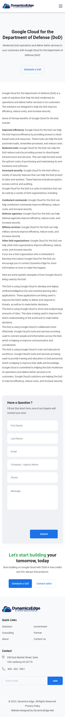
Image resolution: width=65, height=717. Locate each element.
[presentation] (33, 520)
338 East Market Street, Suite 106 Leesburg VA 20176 (22, 659)
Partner (38, 632)
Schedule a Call (32, 69)
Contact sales (44, 583)
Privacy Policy (32, 706)
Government (40, 626)
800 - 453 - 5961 (16, 669)
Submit (44, 534)
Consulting (8, 632)
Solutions (7, 626)
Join (55, 680)
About (5, 639)
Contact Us (40, 639)
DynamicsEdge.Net (43, 710)
